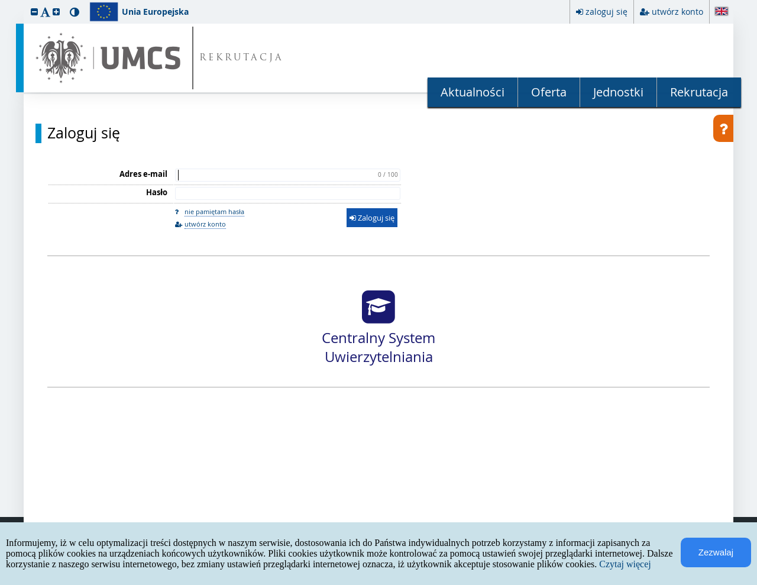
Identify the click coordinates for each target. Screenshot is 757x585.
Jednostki (618, 92)
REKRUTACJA (241, 58)
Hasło (156, 192)
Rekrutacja (699, 92)
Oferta (549, 92)
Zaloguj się (83, 133)
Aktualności (472, 92)
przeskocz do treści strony (3, 3)
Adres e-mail (143, 174)
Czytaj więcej (625, 564)
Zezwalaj (715, 552)
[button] (34, 11)
